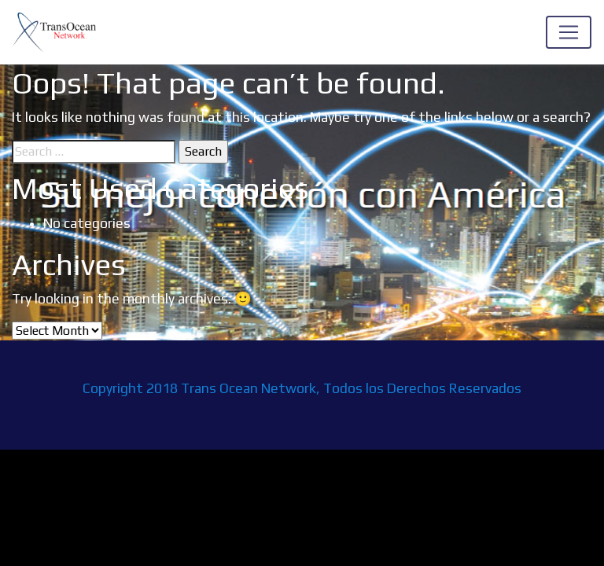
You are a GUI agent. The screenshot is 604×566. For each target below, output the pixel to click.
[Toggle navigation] (568, 32)
